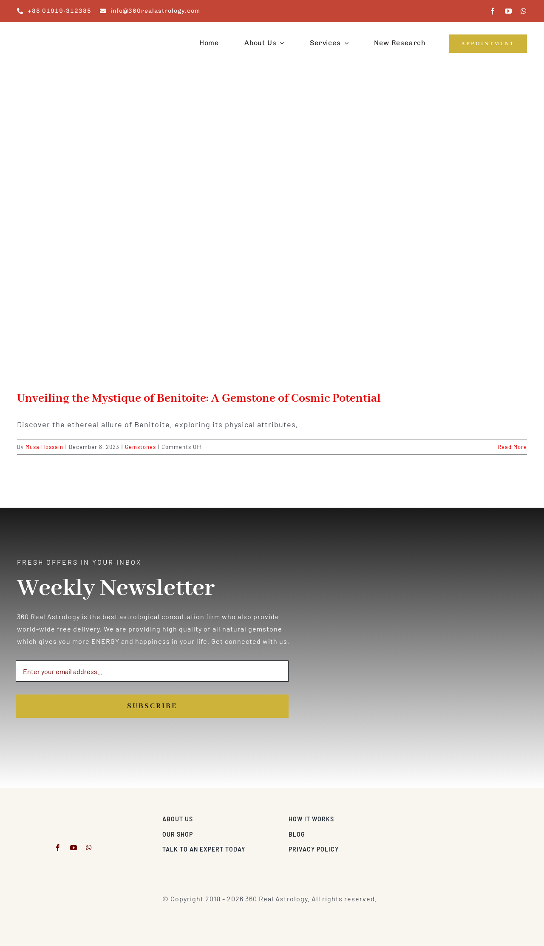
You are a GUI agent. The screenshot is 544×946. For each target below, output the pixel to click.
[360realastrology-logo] (43, 32)
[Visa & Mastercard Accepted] (499, 817)
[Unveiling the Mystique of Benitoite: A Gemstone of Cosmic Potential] (272, 233)
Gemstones (140, 446)
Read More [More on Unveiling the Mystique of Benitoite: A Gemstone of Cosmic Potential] (512, 446)
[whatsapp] (524, 11)
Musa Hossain (44, 446)
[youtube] (508, 11)
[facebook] (492, 11)
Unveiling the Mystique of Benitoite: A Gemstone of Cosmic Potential (199, 398)
